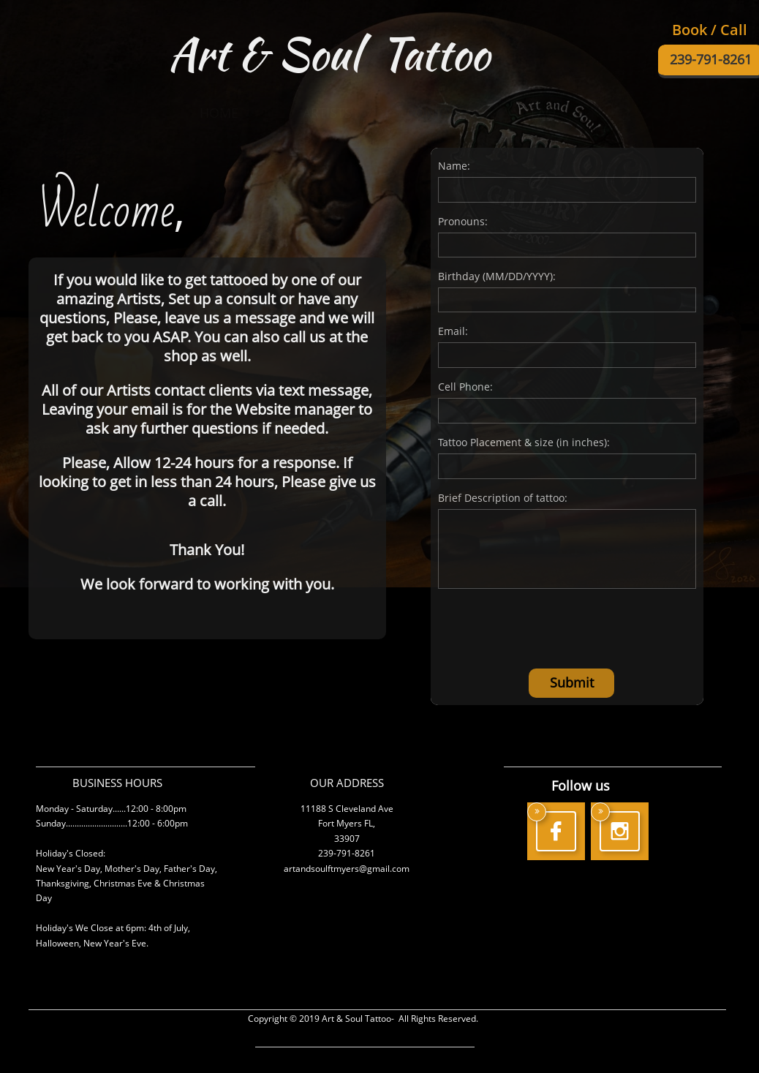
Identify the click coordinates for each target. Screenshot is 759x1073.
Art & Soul (269, 54)
